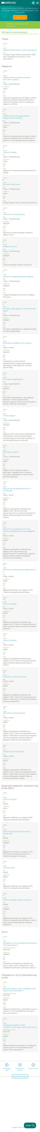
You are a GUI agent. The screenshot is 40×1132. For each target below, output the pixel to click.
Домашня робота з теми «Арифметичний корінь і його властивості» (19, 989)
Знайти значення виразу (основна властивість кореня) (16, 78)
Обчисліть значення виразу (14, 713)
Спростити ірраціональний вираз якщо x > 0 (20, 570)
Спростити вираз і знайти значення (17, 900)
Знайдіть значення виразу (13, 751)
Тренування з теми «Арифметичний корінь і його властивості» (20, 944)
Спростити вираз (10, 152)
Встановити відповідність (13, 379)
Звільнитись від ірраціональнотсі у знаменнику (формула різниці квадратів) (19, 530)
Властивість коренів (11, 452)
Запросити (20, 17)
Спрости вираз (9, 868)
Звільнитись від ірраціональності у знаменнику (17, 489)
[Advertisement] (20, 1096)
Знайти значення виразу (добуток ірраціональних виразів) (16, 117)
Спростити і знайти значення (14, 676)
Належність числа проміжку (14, 214)
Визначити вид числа (11, 184)
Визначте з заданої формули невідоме (18, 276)
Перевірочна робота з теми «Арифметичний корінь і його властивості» (20, 1026)
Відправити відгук (20, 1076)
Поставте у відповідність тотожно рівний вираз (19, 309)
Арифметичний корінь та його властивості (20, 50)
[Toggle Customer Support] (30, 1125)
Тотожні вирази (9, 415)
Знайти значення (10, 246)
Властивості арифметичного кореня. (17, 343)
